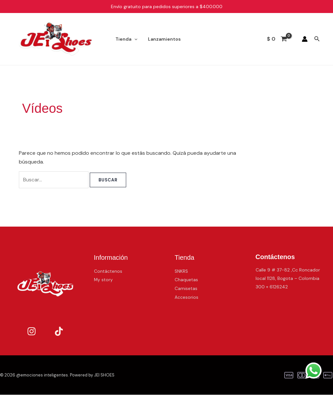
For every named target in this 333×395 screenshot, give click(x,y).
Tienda (125, 39)
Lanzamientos (161, 39)
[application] (133, 39)
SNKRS (182, 271)
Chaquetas (186, 280)
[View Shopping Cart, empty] (277, 39)
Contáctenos (108, 271)
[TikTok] (58, 331)
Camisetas (186, 288)
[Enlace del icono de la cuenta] (305, 39)
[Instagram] (31, 331)
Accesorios (186, 297)
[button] (317, 39)
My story (103, 280)
